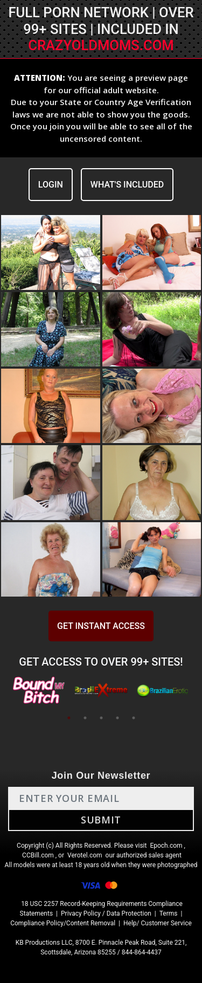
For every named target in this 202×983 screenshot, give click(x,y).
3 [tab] (101, 717)
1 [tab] (69, 717)
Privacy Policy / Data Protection (106, 913)
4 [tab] (117, 717)
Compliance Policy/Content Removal (62, 923)
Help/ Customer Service (157, 923)
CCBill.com (38, 855)
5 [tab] (133, 717)
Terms (168, 913)
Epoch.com (166, 845)
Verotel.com (84, 855)
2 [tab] (85, 717)
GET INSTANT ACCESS (101, 626)
